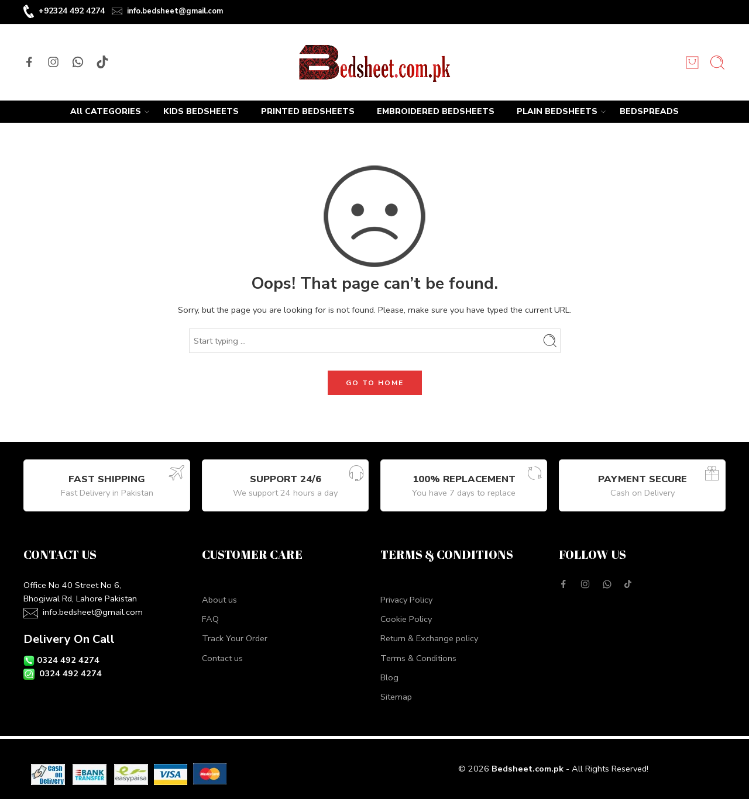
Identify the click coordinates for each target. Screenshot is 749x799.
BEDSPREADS (649, 111)
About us (219, 600)
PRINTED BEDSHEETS (308, 111)
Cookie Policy (406, 619)
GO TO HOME (375, 383)
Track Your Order (234, 638)
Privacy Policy (406, 600)
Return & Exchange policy (429, 638)
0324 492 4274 (68, 660)
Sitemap (396, 697)
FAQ (210, 619)
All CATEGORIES (105, 111)
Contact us (222, 658)
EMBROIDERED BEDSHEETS (435, 111)
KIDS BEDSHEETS (201, 111)
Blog (389, 677)
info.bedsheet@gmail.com (175, 11)
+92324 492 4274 (72, 10)
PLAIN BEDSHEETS (557, 111)
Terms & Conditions (418, 658)
